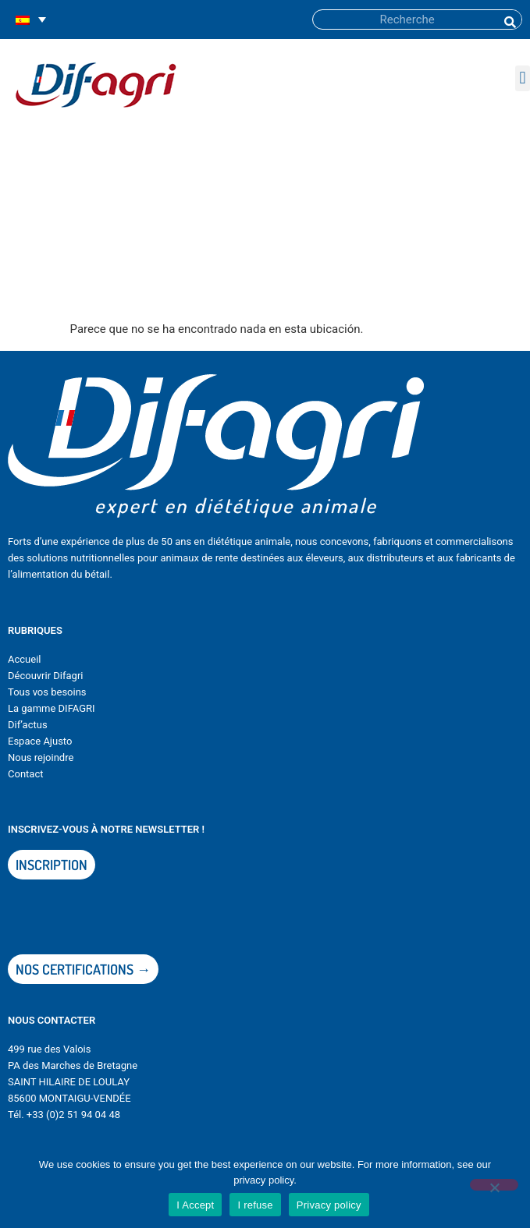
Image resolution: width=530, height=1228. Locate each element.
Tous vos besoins (47, 692)
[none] (31, 20)
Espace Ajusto (40, 741)
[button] (522, 78)
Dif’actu (25, 725)
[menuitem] (31, 20)
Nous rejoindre (40, 757)
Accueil (24, 659)
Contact (25, 774)
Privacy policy (329, 1205)
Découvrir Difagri (45, 675)
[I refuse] (494, 1185)
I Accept (195, 1205)
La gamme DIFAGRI (51, 708)
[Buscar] (508, 19)
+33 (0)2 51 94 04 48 (73, 1114)
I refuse (254, 1205)
